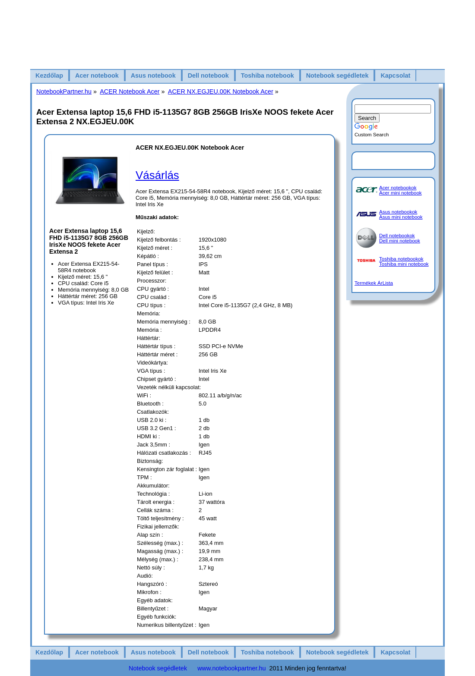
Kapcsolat (395, 75)
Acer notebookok (397, 187)
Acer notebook (97, 75)
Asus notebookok (398, 211)
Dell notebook (208, 75)
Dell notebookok (397, 235)
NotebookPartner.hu (64, 91)
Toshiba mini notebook (404, 264)
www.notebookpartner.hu (231, 668)
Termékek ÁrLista (374, 283)
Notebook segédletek (337, 75)
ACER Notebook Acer (129, 91)
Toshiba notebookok (401, 258)
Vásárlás (157, 175)
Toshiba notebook (267, 75)
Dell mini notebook (399, 240)
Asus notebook (153, 75)
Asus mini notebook (401, 217)
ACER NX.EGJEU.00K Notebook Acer (220, 91)
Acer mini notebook (400, 192)
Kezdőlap (49, 75)
